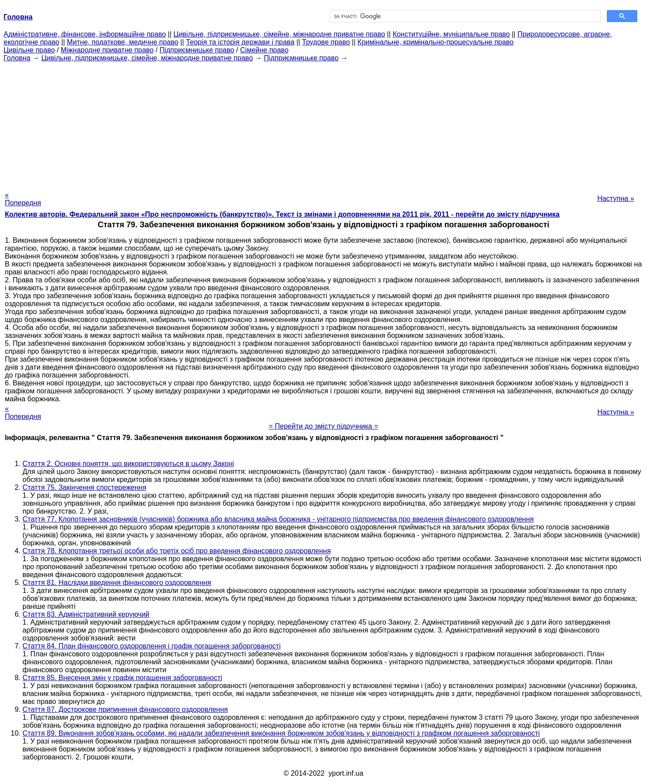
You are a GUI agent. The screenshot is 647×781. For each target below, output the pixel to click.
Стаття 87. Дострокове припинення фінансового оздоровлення (125, 709)
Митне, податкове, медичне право (122, 42)
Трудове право (326, 42)
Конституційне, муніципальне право (451, 34)
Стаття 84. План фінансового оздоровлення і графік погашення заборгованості (151, 646)
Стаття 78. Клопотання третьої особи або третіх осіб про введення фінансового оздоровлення (176, 551)
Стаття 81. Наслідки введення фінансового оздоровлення (116, 582)
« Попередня (23, 199)
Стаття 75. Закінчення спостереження (84, 487)
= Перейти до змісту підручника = (324, 426)
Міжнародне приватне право (107, 50)
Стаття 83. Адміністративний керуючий (85, 614)
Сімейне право (264, 50)
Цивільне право (29, 50)
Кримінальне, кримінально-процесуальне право (435, 42)
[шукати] (464, 16)
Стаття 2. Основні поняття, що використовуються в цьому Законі (128, 463)
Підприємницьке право (197, 50)
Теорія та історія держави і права (240, 42)
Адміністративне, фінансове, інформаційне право (85, 34)
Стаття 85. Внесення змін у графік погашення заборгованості (122, 677)
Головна (17, 58)
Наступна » (615, 198)
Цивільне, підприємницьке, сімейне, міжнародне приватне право (279, 34)
